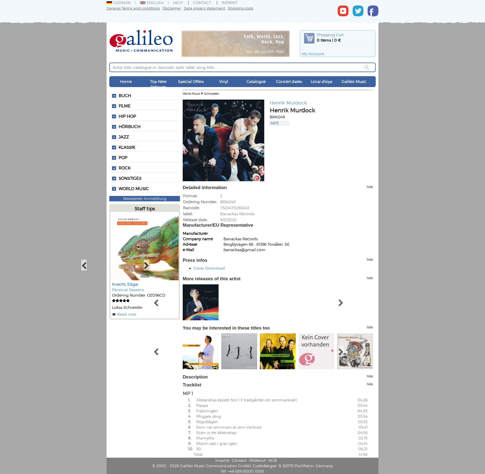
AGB (272, 460)
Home (126, 81)
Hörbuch (130, 126)
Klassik (127, 147)
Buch (125, 95)
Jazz (124, 136)
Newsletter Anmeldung (144, 198)
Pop (123, 157)
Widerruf (257, 460)
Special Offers (191, 81)
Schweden (211, 93)
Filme (124, 105)
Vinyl (223, 81)
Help (178, 2)
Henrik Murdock (288, 102)
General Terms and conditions (133, 8)
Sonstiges (130, 178)
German (119, 2)
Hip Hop (127, 116)
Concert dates (289, 81)
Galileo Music (353, 81)
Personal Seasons (128, 289)
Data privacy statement (204, 8)
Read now (126, 314)
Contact (202, 2)
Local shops (321, 81)
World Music (134, 188)
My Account (313, 53)
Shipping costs (240, 8)
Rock (124, 167)
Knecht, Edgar (125, 284)
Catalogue (256, 81)
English (152, 2)
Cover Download (209, 268)
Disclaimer (172, 8)
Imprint (230, 2)
